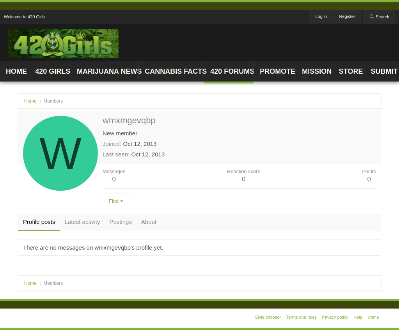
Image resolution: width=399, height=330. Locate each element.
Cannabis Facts (174, 71)
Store (351, 71)
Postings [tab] (120, 221)
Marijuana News (107, 71)
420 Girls (52, 71)
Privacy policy (335, 317)
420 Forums (232, 71)
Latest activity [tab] (82, 221)
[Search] (379, 17)
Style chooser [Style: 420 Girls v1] (268, 317)
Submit (384, 71)
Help (357, 317)
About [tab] (148, 221)
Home (16, 71)
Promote (277, 71)
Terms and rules (301, 317)
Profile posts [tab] (39, 221)
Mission (317, 71)
